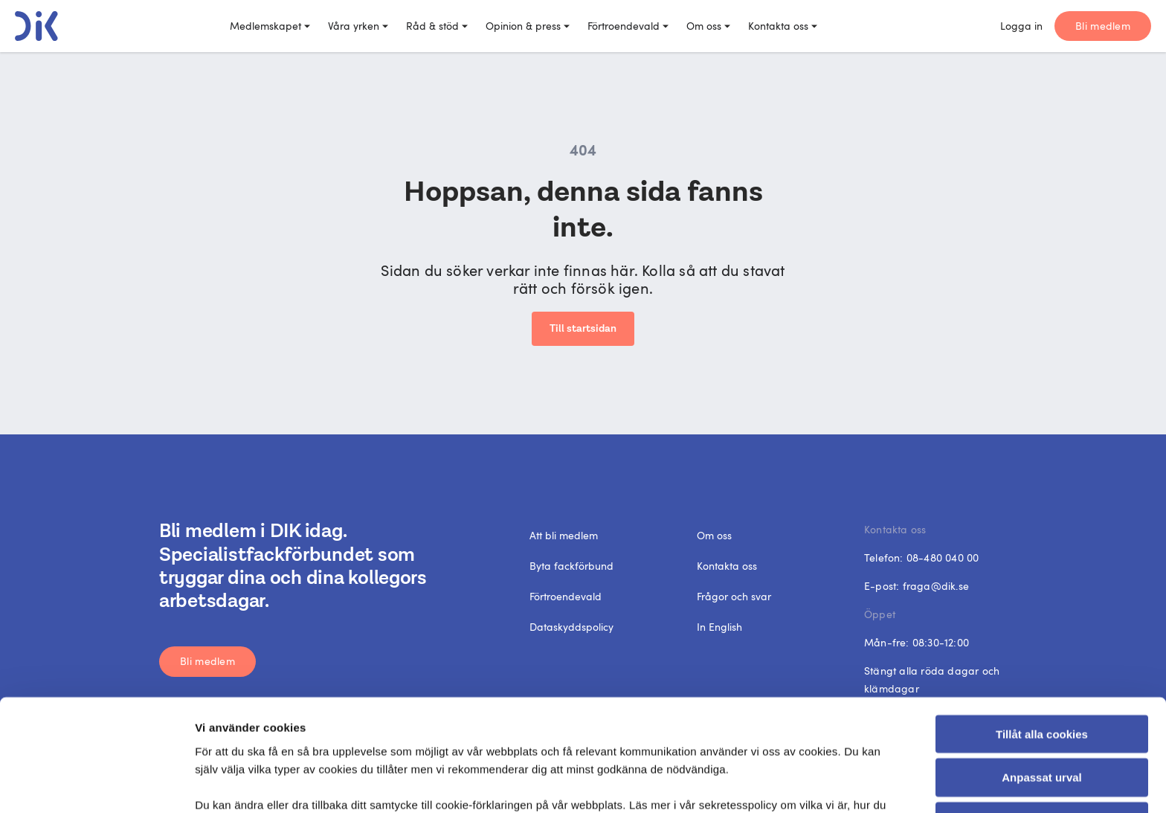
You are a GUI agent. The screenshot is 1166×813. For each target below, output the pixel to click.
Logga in (1021, 26)
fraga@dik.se (936, 586)
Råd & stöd (437, 26)
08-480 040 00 (942, 557)
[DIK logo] (36, 26)
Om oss (708, 26)
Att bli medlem (563, 535)
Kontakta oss (782, 26)
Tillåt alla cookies (1042, 629)
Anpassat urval (1042, 672)
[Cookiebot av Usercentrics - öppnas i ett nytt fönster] (96, 784)
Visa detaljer (814, 783)
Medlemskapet (270, 26)
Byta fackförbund (571, 566)
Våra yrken (358, 26)
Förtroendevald (628, 26)
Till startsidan (583, 329)
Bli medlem (1102, 26)
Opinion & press (528, 26)
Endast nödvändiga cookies (1041, 716)
